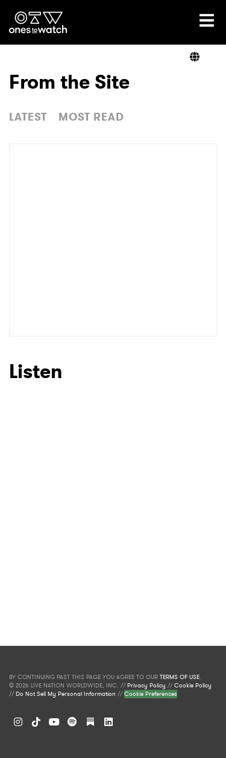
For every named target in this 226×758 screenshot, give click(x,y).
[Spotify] (72, 722)
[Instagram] (18, 722)
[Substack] (90, 722)
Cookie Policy (193, 685)
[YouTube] (54, 722)
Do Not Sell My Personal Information (66, 694)
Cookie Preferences (150, 694)
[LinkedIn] (108, 722)
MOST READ (91, 117)
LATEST (28, 117)
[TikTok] (36, 722)
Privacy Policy (146, 685)
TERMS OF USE (179, 677)
